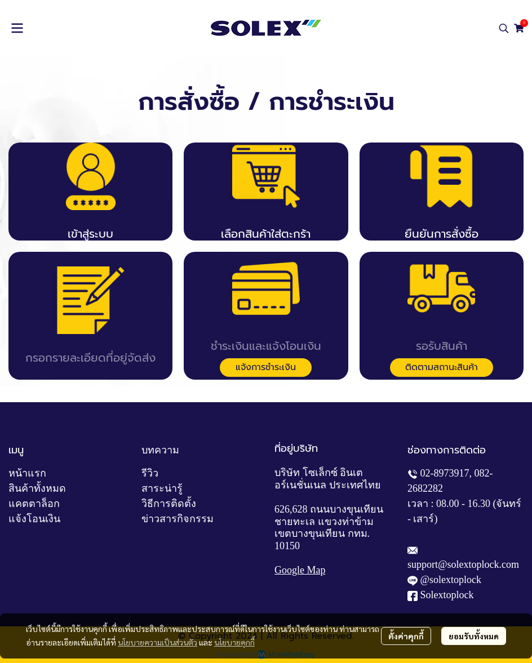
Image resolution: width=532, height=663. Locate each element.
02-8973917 (444, 473)
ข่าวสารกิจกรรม (177, 518)
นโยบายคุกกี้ (234, 642)
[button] (504, 28)
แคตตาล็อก (34, 503)
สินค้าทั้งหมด (37, 488)
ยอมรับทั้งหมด (474, 636)
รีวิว (149, 473)
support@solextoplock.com (463, 564)
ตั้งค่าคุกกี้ (406, 636)
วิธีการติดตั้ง (168, 503)
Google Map (299, 570)
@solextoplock (451, 579)
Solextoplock (447, 594)
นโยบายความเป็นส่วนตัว (157, 642)
